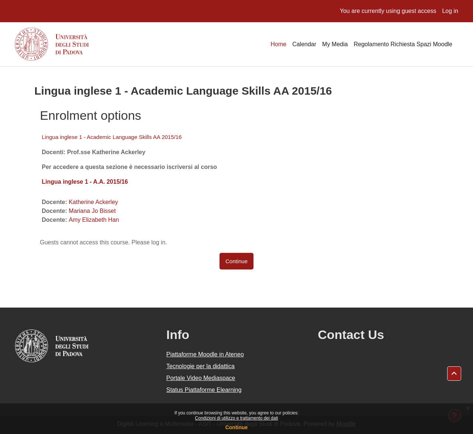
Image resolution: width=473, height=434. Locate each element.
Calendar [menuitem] (304, 44)
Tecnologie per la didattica (200, 366)
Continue (236, 427)
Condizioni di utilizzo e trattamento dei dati (236, 418)
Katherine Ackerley (93, 202)
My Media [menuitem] (335, 44)
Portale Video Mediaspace (200, 378)
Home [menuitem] (278, 44)
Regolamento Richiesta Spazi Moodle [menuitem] (403, 44)
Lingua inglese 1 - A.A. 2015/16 (85, 182)
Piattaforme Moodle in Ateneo (205, 354)
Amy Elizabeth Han (94, 220)
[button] (454, 373)
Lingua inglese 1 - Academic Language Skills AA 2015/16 (112, 137)
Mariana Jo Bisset (92, 211)
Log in (450, 11)
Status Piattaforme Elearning (204, 390)
